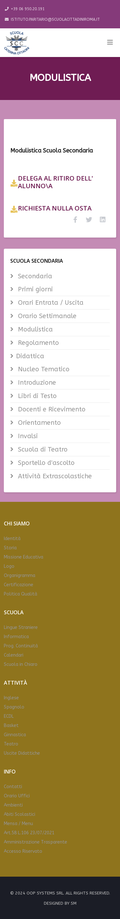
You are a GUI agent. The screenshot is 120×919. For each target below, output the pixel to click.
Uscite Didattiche (22, 753)
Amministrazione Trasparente (35, 842)
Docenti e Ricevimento (50, 409)
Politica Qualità (20, 594)
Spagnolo (14, 707)
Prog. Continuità (21, 646)
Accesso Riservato (23, 851)
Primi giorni (34, 289)
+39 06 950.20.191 (27, 9)
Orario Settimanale (46, 316)
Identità (12, 538)
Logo (9, 566)
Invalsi (27, 436)
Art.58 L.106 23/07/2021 (29, 833)
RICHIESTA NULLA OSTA (55, 208)
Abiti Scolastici (19, 814)
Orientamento (38, 422)
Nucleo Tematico (42, 369)
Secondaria (34, 276)
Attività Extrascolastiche (54, 476)
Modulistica (34, 329)
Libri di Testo (36, 396)
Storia (10, 548)
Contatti (13, 786)
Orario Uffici (17, 796)
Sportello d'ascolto (45, 463)
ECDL (9, 716)
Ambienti (13, 805)
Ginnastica (15, 734)
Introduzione (36, 382)
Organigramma (19, 575)
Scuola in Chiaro (20, 664)
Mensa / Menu (18, 823)
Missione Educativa (23, 557)
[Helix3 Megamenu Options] (110, 42)
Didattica (30, 356)
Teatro (11, 744)
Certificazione (18, 585)
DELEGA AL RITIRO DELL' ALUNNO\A (55, 182)
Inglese (11, 698)
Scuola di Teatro (42, 449)
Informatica (16, 636)
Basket (11, 725)
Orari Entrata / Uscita (50, 302)
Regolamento (37, 342)
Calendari (13, 655)
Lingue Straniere (21, 627)
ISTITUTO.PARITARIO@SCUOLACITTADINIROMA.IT (55, 19)
